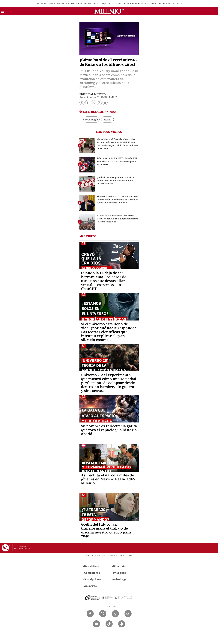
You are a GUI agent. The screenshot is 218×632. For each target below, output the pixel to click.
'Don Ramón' (131, 3)
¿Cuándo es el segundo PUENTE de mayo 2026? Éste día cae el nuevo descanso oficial (116, 180)
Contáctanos (92, 572)
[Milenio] (109, 11)
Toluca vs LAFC (62, 3)
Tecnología (91, 119)
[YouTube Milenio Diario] (96, 623)
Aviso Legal (120, 579)
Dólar (74, 3)
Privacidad (119, 572)
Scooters (143, 3)
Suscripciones (93, 579)
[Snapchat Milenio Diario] (121, 623)
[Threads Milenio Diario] (128, 613)
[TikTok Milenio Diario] (109, 623)
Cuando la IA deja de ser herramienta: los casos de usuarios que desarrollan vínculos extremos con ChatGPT (103, 280)
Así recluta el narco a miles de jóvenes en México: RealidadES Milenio (108, 479)
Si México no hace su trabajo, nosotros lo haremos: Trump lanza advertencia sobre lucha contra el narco (118, 199)
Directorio (119, 566)
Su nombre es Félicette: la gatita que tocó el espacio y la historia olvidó (109, 429)
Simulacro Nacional (88, 3)
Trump (103, 3)
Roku (107, 119)
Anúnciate (90, 586)
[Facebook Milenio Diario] (90, 613)
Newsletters (91, 566)
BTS (51, 3)
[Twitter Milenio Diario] (102, 613)
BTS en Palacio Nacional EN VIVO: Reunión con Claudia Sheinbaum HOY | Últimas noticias (117, 218)
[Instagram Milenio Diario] (115, 613)
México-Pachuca (115, 3)
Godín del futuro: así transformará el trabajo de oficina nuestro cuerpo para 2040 (106, 530)
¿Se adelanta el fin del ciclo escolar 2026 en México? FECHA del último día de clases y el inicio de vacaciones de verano (117, 144)
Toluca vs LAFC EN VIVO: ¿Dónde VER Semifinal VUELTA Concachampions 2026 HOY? (117, 161)
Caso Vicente (156, 3)
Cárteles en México (173, 3)
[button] (3, 12)
